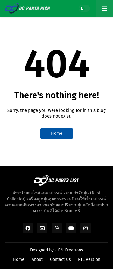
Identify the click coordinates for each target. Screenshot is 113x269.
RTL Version (89, 259)
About (37, 259)
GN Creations (70, 250)
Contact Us (60, 259)
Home (56, 133)
